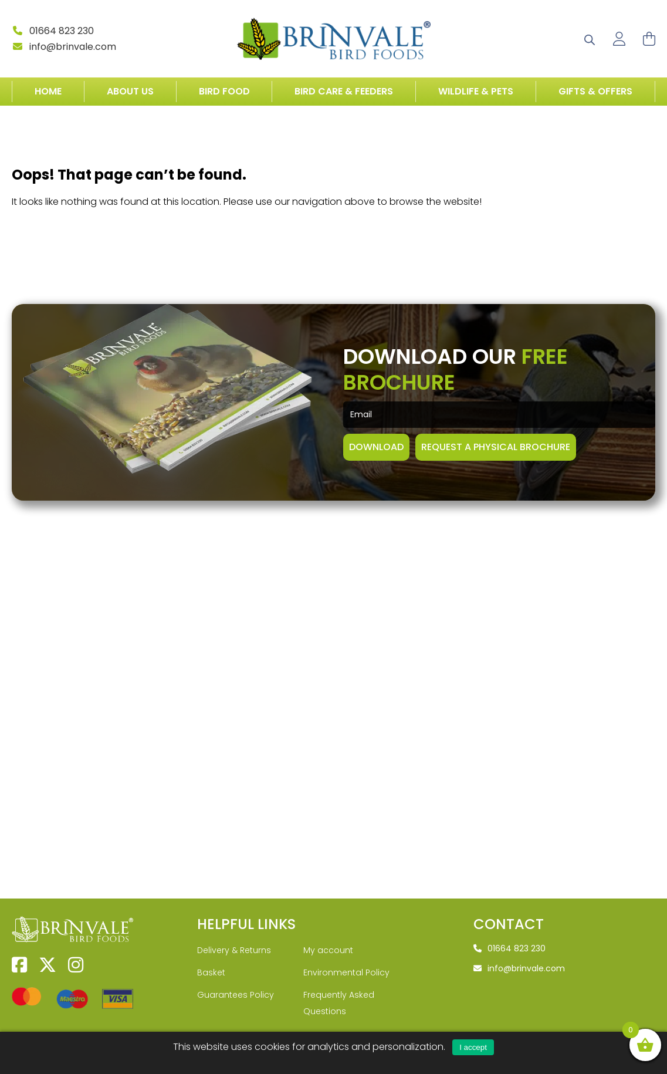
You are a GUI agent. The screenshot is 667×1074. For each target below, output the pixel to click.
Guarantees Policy (235, 964)
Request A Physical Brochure (495, 467)
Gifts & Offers (595, 91)
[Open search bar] (589, 38)
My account (328, 919)
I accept (473, 1047)
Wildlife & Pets (475, 91)
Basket (211, 941)
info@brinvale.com (64, 47)
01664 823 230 (53, 31)
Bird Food (224, 91)
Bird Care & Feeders (343, 91)
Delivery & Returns (234, 919)
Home (48, 91)
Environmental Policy (346, 941)
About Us (130, 91)
